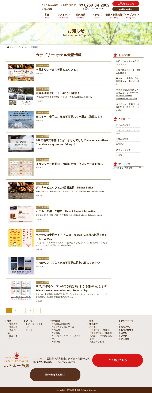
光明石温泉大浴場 (61, 324)
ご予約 (123, 333)
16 (30, 310)
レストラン (64, 16)
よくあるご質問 (50, 5)
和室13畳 (13, 327)
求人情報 (47, 9)
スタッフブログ (123, 150)
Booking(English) (125, 9)
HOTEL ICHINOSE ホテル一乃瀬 (22, 9)
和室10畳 (13, 324)
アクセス (97, 16)
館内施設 (80, 16)
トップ (11, 47)
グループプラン (130, 16)
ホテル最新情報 (123, 125)
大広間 (56, 330)
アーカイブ (118, 168)
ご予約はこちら (126, 3)
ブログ (123, 336)
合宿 (91, 321)
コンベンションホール (63, 327)
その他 (56, 342)
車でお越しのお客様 (100, 330)
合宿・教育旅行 (114, 16)
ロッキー (30, 330)
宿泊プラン (125, 327)
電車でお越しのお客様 (101, 333)
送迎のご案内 (97, 342)
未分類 (119, 155)
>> (37, 310)
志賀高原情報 (122, 139)
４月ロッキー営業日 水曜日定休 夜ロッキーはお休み (127, 107)
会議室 (56, 333)
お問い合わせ (68, 5)
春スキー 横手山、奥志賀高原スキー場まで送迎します (127, 81)
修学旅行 (120, 144)
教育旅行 (93, 324)
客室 (47, 16)
